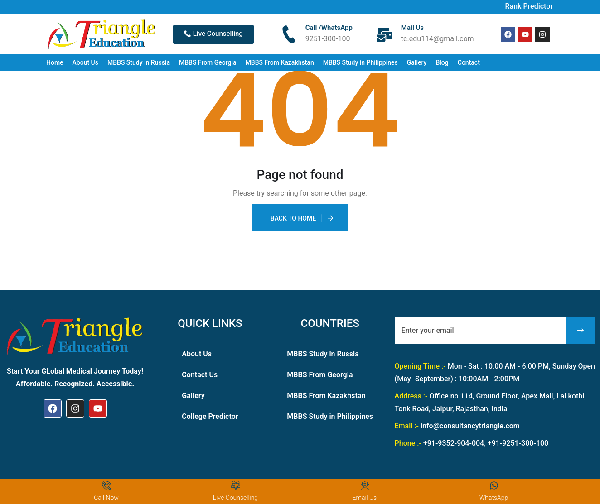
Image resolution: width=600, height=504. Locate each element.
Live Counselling (235, 497)
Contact (469, 62)
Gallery (417, 62)
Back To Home (293, 218)
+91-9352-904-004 (453, 443)
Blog (441, 62)
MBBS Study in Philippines (360, 62)
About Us (85, 62)
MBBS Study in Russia (138, 62)
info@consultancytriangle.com (470, 426)
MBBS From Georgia (208, 62)
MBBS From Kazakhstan (280, 62)
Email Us (365, 497)
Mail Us (412, 28)
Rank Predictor (529, 6)
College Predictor (210, 416)
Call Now (106, 497)
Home (54, 62)
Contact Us (200, 374)
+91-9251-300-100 (518, 443)
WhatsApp (493, 497)
